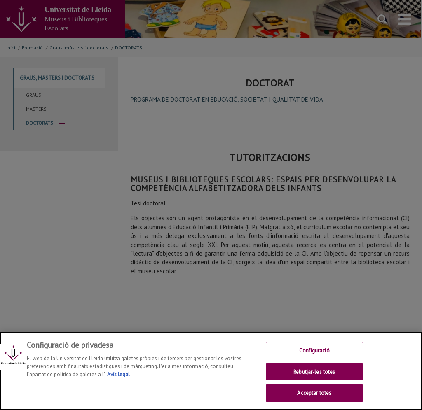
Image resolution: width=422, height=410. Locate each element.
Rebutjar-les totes (314, 371)
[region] (211, 371)
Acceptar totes (314, 392)
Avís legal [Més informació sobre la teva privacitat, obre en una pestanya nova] (118, 374)
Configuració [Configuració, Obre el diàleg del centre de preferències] (314, 350)
